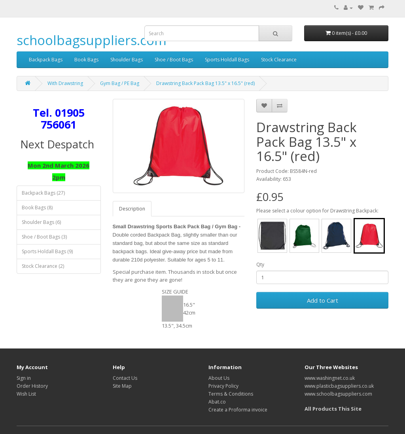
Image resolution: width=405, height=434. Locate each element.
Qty (260, 264)
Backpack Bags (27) (43, 193)
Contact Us (125, 378)
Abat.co (217, 401)
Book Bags (86, 59)
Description (132, 208)
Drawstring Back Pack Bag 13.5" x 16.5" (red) (205, 83)
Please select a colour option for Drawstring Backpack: (317, 210)
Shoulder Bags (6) (41, 222)
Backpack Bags (45, 59)
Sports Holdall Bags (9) (47, 251)
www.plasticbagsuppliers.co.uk (339, 386)
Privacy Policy (223, 386)
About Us (218, 378)
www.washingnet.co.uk (330, 378)
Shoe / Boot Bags (174, 59)
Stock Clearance (279, 59)
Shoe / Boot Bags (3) (44, 236)
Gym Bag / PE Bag (119, 83)
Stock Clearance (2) (43, 266)
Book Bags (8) (37, 207)
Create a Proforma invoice (237, 409)
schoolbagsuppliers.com (92, 40)
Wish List (26, 393)
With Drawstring (65, 83)
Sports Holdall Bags (227, 59)
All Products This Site (333, 408)
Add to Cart (322, 300)
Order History (32, 386)
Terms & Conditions (230, 393)
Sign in (24, 378)
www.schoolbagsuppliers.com (338, 393)
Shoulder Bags (126, 59)
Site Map (122, 386)
